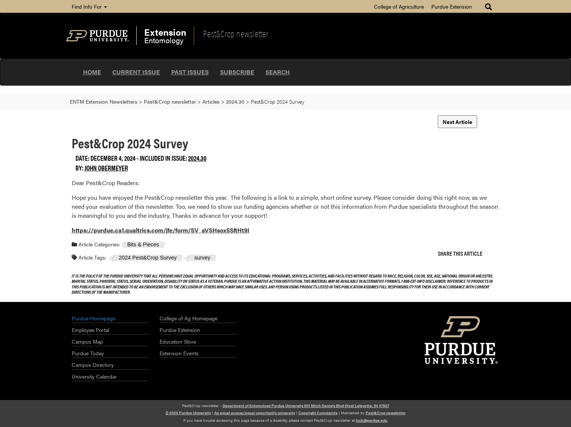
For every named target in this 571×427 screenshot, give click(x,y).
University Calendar (94, 376)
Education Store (178, 341)
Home (92, 72)
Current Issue (136, 72)
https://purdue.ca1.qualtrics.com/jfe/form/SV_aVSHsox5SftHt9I (160, 230)
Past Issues (190, 72)
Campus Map (87, 341)
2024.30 (197, 158)
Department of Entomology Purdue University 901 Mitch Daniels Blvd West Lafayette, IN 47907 (306, 405)
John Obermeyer (106, 167)
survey (202, 258)
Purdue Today (88, 353)
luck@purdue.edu (371, 420)
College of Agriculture (399, 6)
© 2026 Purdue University (188, 412)
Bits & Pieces (143, 244)
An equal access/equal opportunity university (254, 412)
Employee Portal (90, 329)
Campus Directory (93, 364)
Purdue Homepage (93, 318)
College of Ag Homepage (188, 318)
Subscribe (237, 72)
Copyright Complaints (317, 412)
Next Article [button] (457, 121)
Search (277, 72)
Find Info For (89, 6)
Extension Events (179, 353)
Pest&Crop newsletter (235, 33)
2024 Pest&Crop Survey (147, 258)
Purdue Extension (451, 6)
